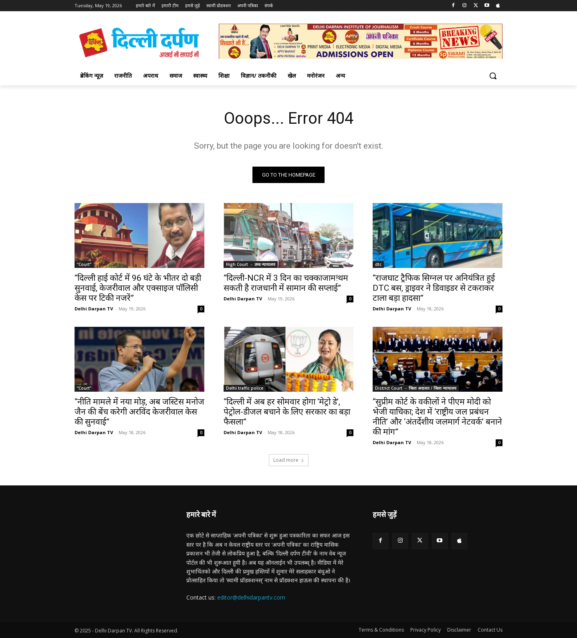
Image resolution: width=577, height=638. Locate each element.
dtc (378, 264)
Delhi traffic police (244, 388)
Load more (288, 460)
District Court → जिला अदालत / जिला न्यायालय (415, 388)
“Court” (84, 264)
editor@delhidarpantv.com (251, 597)
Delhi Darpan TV (94, 309)
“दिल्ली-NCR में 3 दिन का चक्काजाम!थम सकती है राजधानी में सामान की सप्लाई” (286, 283)
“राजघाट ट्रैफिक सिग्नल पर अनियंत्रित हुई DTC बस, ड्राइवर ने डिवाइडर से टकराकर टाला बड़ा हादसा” (434, 288)
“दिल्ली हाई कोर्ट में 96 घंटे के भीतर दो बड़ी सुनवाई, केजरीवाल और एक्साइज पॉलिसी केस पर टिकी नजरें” (138, 288)
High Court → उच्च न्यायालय (250, 264)
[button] (492, 75)
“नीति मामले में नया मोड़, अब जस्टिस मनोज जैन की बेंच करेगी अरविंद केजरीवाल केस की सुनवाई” (139, 412)
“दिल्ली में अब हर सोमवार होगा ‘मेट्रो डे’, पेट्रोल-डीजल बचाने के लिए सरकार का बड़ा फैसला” (287, 412)
